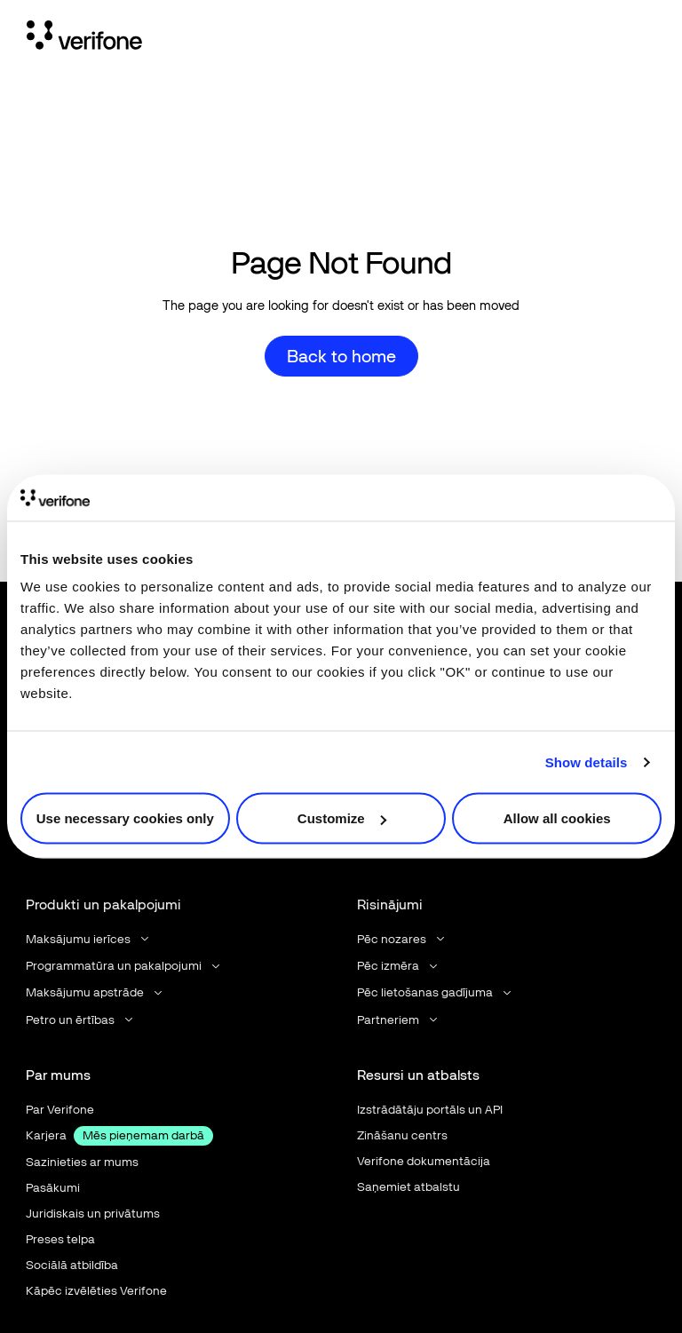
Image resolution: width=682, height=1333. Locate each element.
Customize (341, 818)
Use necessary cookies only (125, 818)
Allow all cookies (557, 818)
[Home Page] (84, 38)
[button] (89, 939)
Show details (586, 761)
